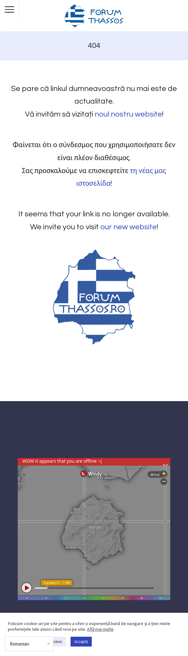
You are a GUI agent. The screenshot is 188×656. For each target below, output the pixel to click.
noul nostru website (128, 114)
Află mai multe (100, 629)
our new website (128, 227)
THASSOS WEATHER (94, 434)
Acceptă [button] (81, 641)
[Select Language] (29, 643)
